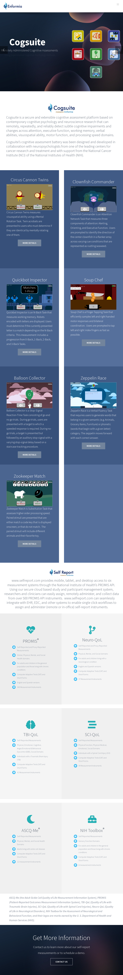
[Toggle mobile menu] (118, 4)
